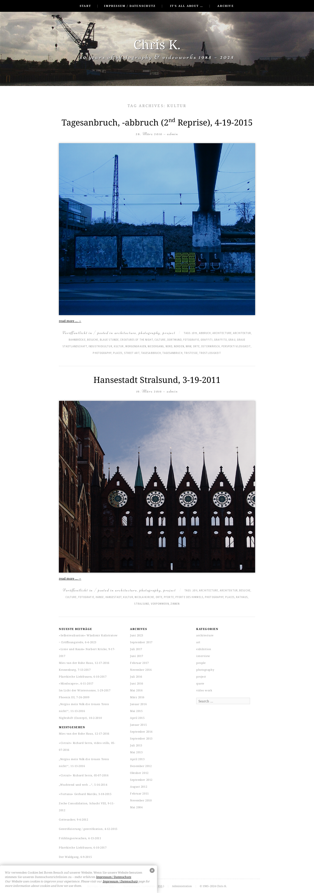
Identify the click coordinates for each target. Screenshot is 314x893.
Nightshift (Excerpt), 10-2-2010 (80, 718)
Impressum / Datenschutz (130, 6)
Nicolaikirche (144, 597)
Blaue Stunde (109, 339)
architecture (125, 332)
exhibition (203, 649)
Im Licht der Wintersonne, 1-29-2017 (84, 690)
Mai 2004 (136, 807)
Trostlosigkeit (210, 353)
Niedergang (156, 346)
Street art (132, 353)
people (201, 663)
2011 (195, 590)
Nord (169, 346)
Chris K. (157, 44)
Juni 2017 (136, 656)
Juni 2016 (136, 683)
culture (160, 339)
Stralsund (141, 603)
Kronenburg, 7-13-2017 (75, 669)
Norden (179, 346)
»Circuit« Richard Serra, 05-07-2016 (83, 775)
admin (172, 133)
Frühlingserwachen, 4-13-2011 (80, 838)
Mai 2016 (136, 690)
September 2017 (141, 642)
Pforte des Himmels (189, 597)
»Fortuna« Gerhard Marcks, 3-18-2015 (85, 794)
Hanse (100, 597)
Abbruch (205, 333)
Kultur (119, 346)
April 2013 (137, 759)
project (169, 332)
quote (200, 683)
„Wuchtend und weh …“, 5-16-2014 (83, 784)
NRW (188, 346)
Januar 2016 (138, 704)
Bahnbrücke (77, 339)
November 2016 (141, 669)
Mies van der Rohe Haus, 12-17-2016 (84, 663)
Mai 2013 (136, 752)
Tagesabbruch (151, 353)
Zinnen (175, 603)
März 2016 (137, 697)
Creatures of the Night (136, 339)
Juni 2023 (136, 635)
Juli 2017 (136, 649)
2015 (194, 333)
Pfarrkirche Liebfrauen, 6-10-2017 (82, 676)
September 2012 (141, 779)
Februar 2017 (139, 663)
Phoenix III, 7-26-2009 (74, 697)
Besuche (92, 339)
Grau (231, 339)
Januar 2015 (138, 724)
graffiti (207, 339)
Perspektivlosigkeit (236, 346)
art (198, 642)
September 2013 (141, 738)
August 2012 (138, 786)
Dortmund (174, 339)
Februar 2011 (139, 793)
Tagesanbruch (172, 353)
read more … (70, 321)
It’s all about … (186, 6)
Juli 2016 (136, 676)
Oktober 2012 (139, 773)
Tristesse (191, 353)
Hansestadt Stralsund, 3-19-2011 (157, 379)
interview (203, 656)
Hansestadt (113, 597)
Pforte (169, 597)
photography (149, 332)
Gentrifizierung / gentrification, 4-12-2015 (88, 829)
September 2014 (141, 731)
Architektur (242, 333)
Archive (225, 6)
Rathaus (242, 597)
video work (204, 690)
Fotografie (191, 339)
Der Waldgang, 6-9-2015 (75, 857)
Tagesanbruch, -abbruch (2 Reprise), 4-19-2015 (157, 122)
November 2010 (141, 800)
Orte (196, 346)
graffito (220, 339)
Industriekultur (100, 346)
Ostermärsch (210, 346)
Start (85, 6)
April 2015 (137, 718)
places (118, 353)
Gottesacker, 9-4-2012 (73, 819)
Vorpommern (160, 603)
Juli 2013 (136, 745)
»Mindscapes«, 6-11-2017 (76, 683)
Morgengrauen (135, 346)
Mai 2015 (136, 711)
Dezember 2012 (141, 766)
